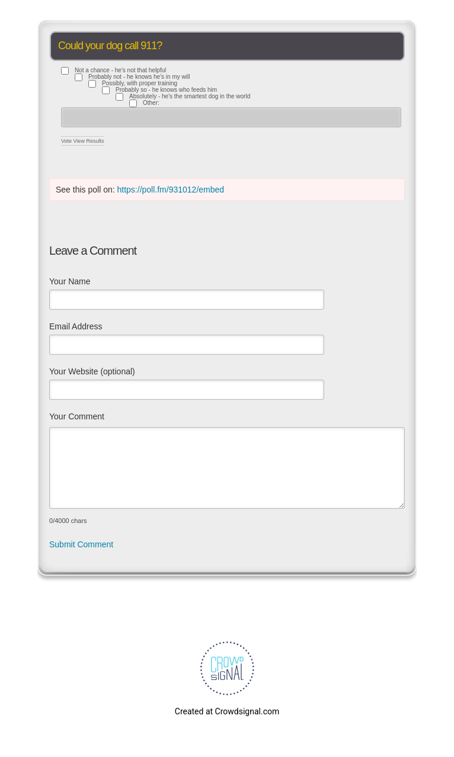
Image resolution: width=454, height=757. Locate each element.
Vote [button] (67, 141)
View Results (88, 141)
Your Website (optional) (92, 371)
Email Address (75, 326)
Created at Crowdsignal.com (227, 711)
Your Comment (76, 416)
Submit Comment (81, 544)
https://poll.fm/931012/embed (171, 189)
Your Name (70, 281)
